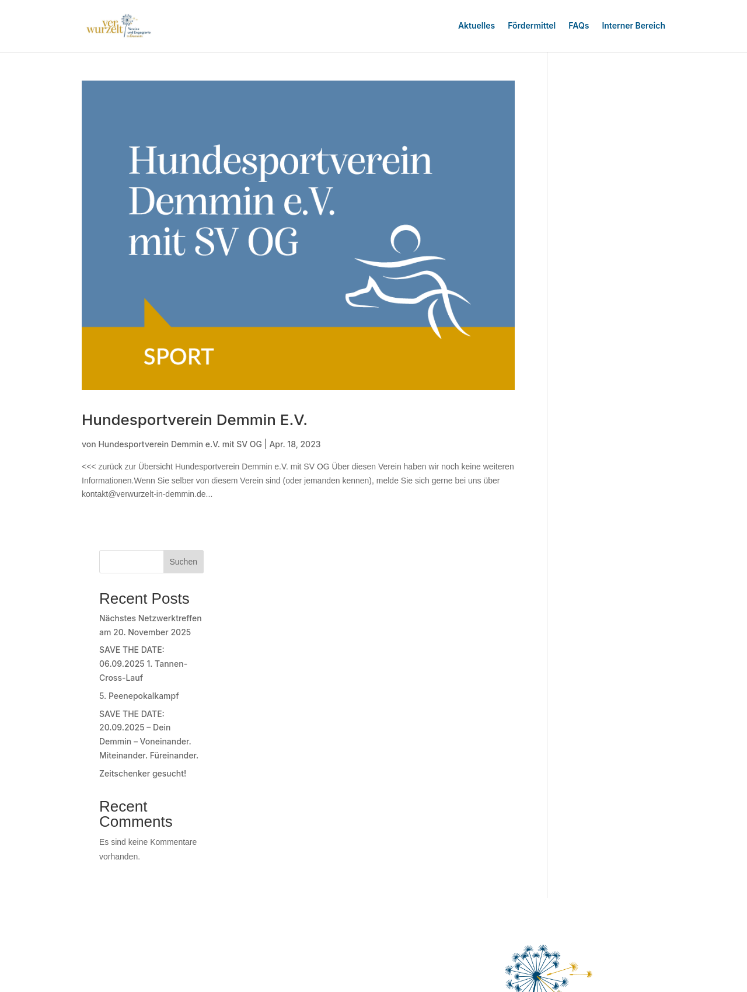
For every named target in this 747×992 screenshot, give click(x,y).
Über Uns (408, 800)
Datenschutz (629, 800)
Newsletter (455, 800)
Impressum (411, 814)
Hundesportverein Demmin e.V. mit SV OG (180, 442)
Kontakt (498, 800)
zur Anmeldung (130, 844)
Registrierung (125, 932)
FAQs (578, 25)
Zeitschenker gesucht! (604, 304)
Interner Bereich (633, 25)
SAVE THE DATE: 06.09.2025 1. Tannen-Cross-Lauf (605, 195)
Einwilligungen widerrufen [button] (500, 840)
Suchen (645, 92)
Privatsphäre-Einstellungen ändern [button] (464, 827)
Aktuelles (476, 25)
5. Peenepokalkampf (601, 226)
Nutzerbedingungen (560, 800)
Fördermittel (532, 25)
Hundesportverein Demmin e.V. (195, 417)
